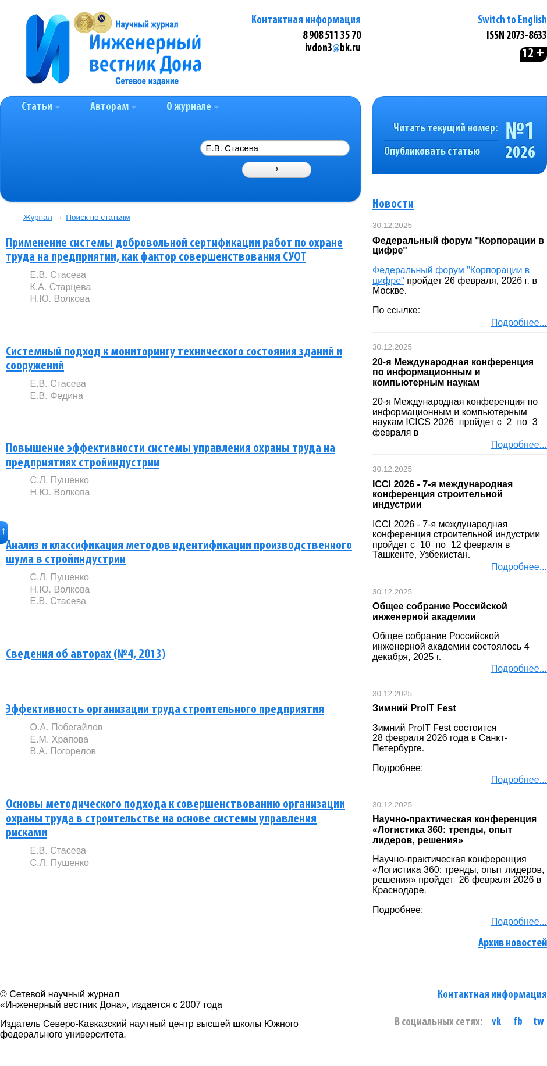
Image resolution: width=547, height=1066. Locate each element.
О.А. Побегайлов (66, 727)
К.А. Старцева (60, 287)
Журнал (37, 217)
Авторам (113, 107)
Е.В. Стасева (58, 275)
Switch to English (512, 20)
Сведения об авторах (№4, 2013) (85, 654)
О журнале (192, 107)
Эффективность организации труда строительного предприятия (165, 709)
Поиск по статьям (98, 217)
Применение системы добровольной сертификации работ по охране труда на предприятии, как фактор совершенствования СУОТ (174, 251)
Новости (393, 204)
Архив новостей (512, 943)
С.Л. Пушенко (59, 480)
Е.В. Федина (56, 396)
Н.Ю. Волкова (60, 299)
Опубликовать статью (432, 152)
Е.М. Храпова (59, 739)
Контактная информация (306, 20)
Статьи (41, 107)
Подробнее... (519, 322)
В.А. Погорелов (63, 751)
